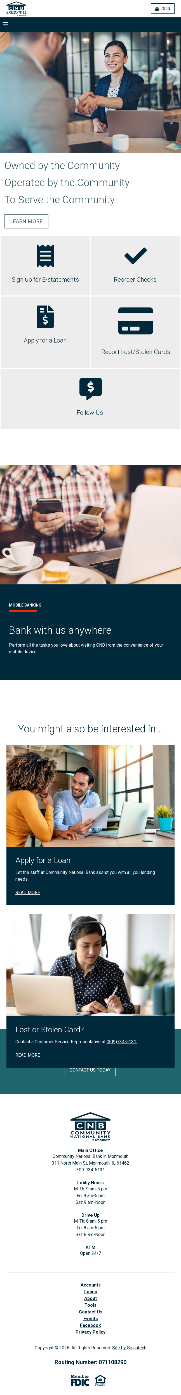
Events (90, 1318)
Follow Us (90, 412)
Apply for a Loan (45, 340)
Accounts (91, 1285)
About (90, 1298)
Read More (27, 998)
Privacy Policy (90, 1332)
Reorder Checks (136, 279)
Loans (90, 1291)
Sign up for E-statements (45, 279)
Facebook (90, 1325)
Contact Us (90, 1312)
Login (165, 8)
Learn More (26, 221)
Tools (90, 1305)
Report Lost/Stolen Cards (135, 351)
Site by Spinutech (129, 1347)
